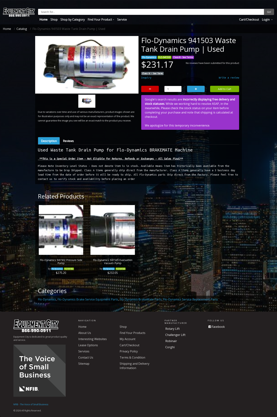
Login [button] (266, 19)
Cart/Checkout (249, 19)
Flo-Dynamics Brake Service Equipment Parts (87, 299)
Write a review (229, 77)
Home (43, 19)
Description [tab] (49, 141)
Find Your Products (132, 333)
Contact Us (85, 357)
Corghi (170, 347)
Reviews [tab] (68, 141)
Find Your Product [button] (100, 19)
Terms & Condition (132, 357)
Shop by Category (72, 19)
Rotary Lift (172, 329)
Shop (53, 19)
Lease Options (88, 345)
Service (122, 19)
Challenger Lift (175, 335)
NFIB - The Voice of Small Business (30, 404)
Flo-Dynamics (47, 299)
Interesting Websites (92, 339)
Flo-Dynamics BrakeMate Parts (141, 299)
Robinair (171, 341)
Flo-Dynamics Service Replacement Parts (190, 299)
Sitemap (83, 364)
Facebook (216, 327)
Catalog (21, 29)
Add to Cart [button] (224, 89)
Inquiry (146, 77)
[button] (45, 80)
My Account (127, 339)
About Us (84, 333)
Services (83, 351)
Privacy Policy (129, 351)
